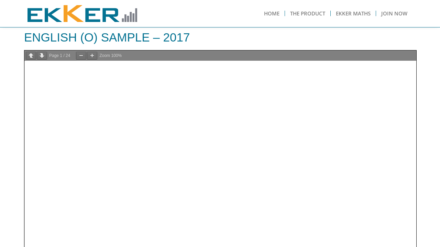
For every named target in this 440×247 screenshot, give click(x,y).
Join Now (394, 13)
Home (271, 13)
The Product (307, 13)
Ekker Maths (353, 13)
